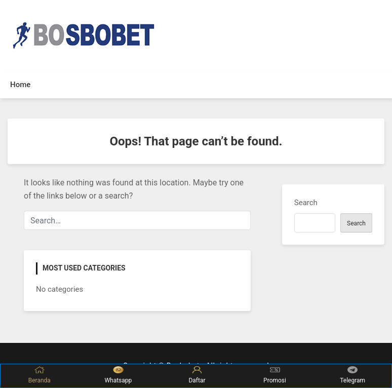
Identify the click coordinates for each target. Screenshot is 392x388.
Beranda (39, 375)
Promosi (274, 375)
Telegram (352, 375)
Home (20, 84)
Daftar (196, 375)
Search (306, 202)
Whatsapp (118, 375)
